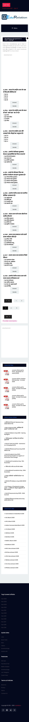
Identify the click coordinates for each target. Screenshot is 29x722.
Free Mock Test (5, 664)
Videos (3, 645)
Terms (3, 690)
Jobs (2, 637)
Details (14, 106)
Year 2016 (3, 624)
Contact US (4, 693)
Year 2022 (3, 607)
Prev (8, 300)
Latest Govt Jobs (9, 508)
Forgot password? (7, 8)
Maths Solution (5, 666)
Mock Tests (4, 640)
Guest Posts (4, 675)
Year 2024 (4, 601)
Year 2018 (3, 619)
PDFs (2, 643)
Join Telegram (5, 672)
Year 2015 (3, 627)
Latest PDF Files (8, 365)
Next (8, 316)
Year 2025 (4, 599)
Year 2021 (3, 610)
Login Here (6, 5)
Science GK (4, 651)
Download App (5, 648)
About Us (3, 685)
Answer (14, 102)
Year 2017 (3, 622)
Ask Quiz (3, 661)
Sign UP (16, 8)
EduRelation (18, 705)
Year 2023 (3, 604)
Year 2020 (4, 613)
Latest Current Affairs (10, 417)
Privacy (3, 687)
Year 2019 (3, 616)
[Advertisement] (14, 70)
